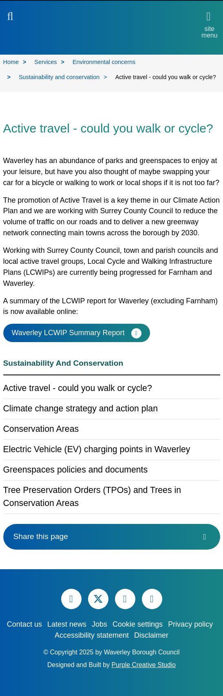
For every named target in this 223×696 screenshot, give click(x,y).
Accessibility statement (92, 635)
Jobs (99, 624)
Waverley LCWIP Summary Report (68, 333)
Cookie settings (138, 624)
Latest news (66, 624)
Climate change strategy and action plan (80, 408)
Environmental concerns (104, 62)
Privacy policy (190, 624)
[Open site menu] (209, 25)
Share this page (111, 536)
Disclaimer (151, 635)
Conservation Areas (41, 429)
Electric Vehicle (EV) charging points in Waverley (96, 449)
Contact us (24, 624)
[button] (10, 18)
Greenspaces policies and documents (75, 470)
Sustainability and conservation (59, 77)
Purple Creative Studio (144, 664)
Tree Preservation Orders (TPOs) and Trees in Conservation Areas (92, 496)
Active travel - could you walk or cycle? (77, 388)
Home (11, 62)
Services (45, 62)
